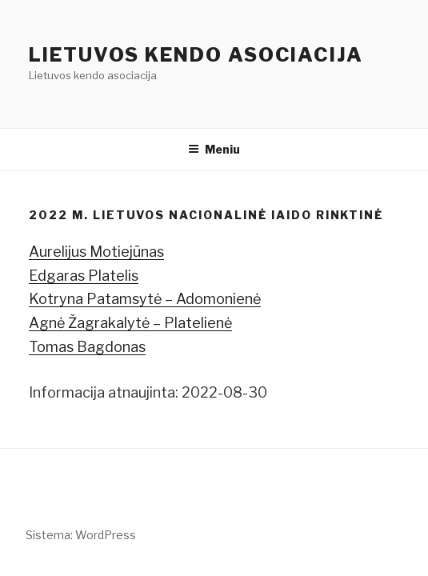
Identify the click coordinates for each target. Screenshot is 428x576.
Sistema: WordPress (81, 535)
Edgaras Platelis (83, 275)
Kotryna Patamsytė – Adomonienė (145, 298)
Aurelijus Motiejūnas (96, 251)
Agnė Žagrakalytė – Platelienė (130, 322)
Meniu (214, 149)
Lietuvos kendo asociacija (196, 54)
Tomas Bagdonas (87, 346)
